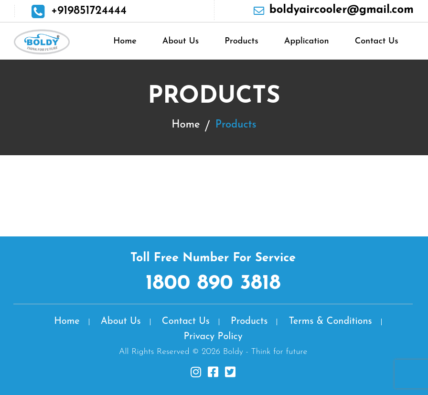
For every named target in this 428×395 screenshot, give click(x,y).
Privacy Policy (212, 337)
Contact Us (376, 41)
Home (125, 41)
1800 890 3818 (213, 283)
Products (241, 41)
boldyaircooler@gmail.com (341, 10)
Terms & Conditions (330, 321)
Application (306, 41)
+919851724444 (89, 11)
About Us (180, 41)
